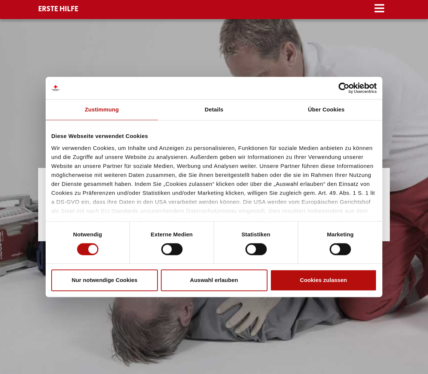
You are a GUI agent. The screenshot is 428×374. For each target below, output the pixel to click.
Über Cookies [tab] (326, 109)
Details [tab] (214, 109)
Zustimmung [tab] (102, 109)
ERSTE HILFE (58, 9)
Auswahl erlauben (214, 280)
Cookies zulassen (323, 280)
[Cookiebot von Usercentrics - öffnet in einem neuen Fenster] (344, 88)
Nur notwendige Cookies (105, 280)
